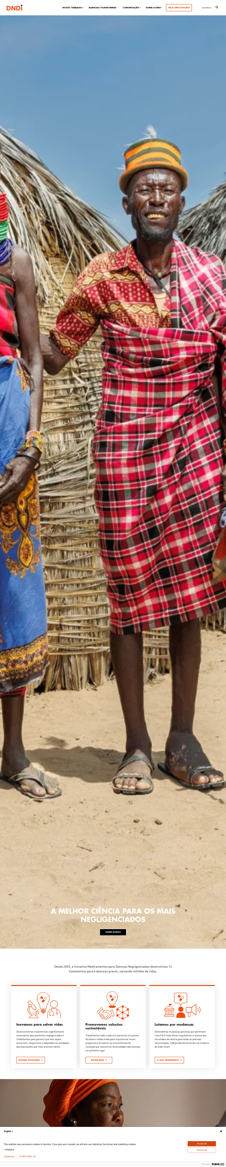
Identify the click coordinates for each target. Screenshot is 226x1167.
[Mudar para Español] (206, 8)
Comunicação (131, 8)
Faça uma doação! (179, 8)
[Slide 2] (115, 945)
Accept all (202, 1143)
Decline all (202, 1150)
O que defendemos (169, 1060)
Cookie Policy (25, 1156)
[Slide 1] (110, 945)
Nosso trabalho (72, 8)
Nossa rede (99, 1060)
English (9, 1131)
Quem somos (113, 932)
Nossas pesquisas (31, 1060)
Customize (9, 1156)
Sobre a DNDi (153, 8)
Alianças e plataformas (102, 8)
